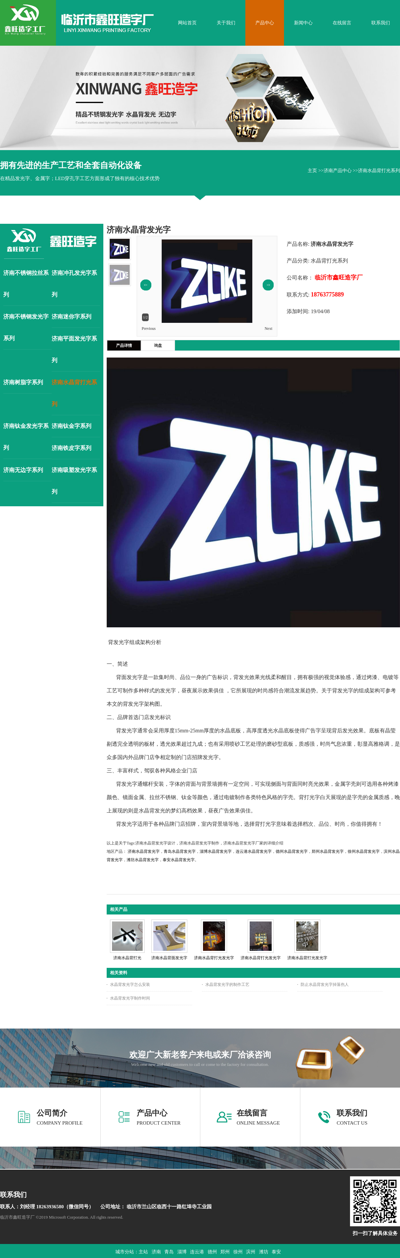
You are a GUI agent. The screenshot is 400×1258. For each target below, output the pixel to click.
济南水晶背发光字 (144, 851)
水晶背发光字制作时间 (130, 998)
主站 (143, 1251)
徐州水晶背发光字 (364, 851)
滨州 (250, 1251)
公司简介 (52, 1113)
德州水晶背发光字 (292, 851)
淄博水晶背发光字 (216, 851)
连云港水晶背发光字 (254, 851)
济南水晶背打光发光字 (214, 958)
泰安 (276, 1251)
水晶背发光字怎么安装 (130, 984)
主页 (312, 170)
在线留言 (252, 1113)
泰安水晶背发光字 (179, 859)
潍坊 (263, 1251)
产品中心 (152, 1113)
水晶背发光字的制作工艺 (227, 984)
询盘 (158, 345)
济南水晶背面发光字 (169, 958)
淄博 (182, 1251)
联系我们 (352, 1113)
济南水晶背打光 (127, 958)
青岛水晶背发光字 (180, 851)
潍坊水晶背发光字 (143, 859)
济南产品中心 (338, 170)
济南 (156, 1251)
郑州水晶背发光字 (328, 851)
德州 (212, 1251)
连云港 (197, 1251)
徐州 (238, 1251)
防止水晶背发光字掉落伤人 (325, 984)
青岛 (169, 1251)
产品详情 (124, 345)
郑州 (225, 1251)
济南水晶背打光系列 (379, 170)
